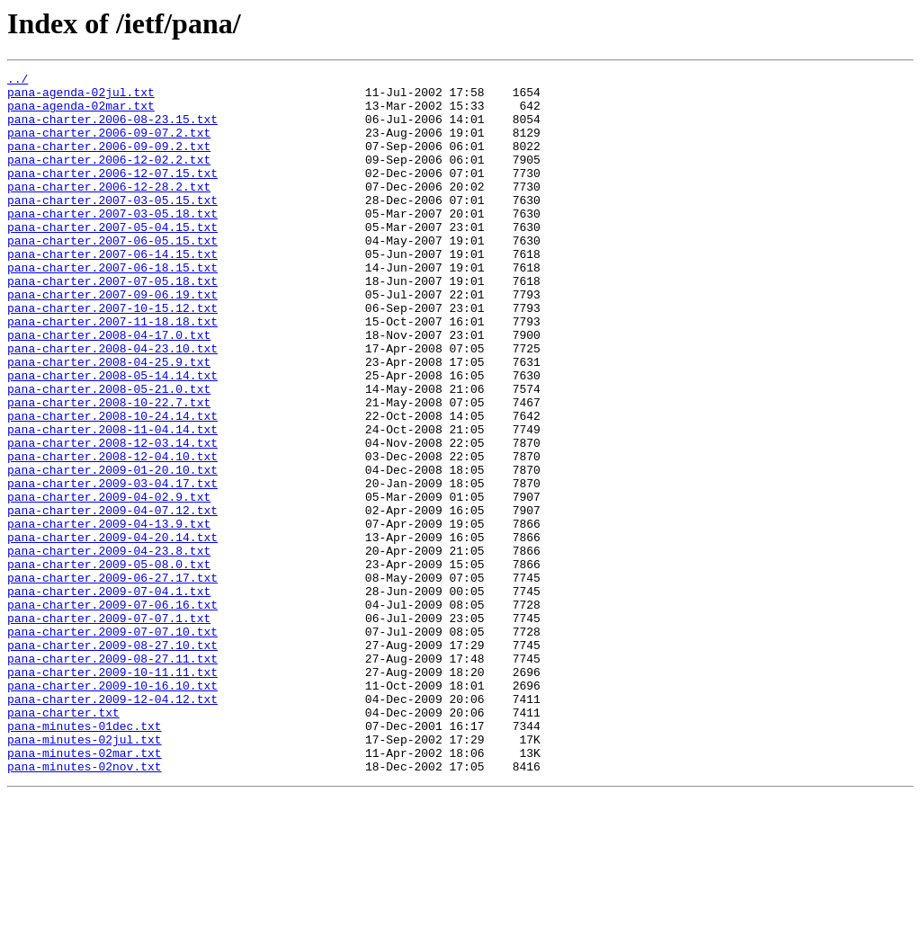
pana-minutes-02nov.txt (84, 906)
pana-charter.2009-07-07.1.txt (108, 728)
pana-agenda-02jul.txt (81, 97)
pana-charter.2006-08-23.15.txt (112, 129)
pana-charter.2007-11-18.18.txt (112, 372)
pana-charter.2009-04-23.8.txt (108, 647)
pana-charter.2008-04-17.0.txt (108, 388)
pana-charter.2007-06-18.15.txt (112, 307)
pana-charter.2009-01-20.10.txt (112, 550)
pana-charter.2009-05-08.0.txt (108, 663)
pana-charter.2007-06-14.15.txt (112, 291)
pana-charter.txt (63, 841)
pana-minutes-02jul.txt (84, 874)
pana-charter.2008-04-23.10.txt (112, 404)
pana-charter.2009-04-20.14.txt (112, 631)
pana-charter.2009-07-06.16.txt (112, 712)
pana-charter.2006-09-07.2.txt (108, 146)
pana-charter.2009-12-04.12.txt (112, 825)
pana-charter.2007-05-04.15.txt (112, 259)
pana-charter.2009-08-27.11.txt (112, 777)
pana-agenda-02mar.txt (81, 113)
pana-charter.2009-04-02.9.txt (108, 582)
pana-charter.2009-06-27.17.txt (112, 680)
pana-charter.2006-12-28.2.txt (108, 210)
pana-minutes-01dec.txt (84, 858)
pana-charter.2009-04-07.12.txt (112, 599)
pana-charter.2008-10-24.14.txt (112, 485)
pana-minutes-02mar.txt (84, 890)
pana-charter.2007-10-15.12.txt (112, 356)
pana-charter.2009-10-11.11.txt (112, 793)
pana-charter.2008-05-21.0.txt (108, 453)
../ (17, 81)
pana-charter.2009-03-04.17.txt (112, 566)
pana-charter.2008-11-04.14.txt (112, 502)
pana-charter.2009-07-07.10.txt (112, 744)
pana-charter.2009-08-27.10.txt (112, 760)
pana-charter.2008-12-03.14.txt (112, 518)
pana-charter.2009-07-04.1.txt (108, 696)
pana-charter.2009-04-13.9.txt (108, 615)
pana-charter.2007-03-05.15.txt (112, 226)
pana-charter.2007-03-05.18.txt (112, 243)
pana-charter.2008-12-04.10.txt (112, 534)
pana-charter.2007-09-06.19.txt (112, 340)
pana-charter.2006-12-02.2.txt (108, 178)
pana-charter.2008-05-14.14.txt (112, 437)
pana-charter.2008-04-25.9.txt (108, 421)
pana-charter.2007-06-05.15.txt (112, 275)
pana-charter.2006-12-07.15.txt (112, 194)
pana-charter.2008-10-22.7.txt (108, 469)
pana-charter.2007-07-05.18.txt (112, 324)
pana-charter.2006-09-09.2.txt (108, 162)
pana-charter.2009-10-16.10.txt (112, 809)
